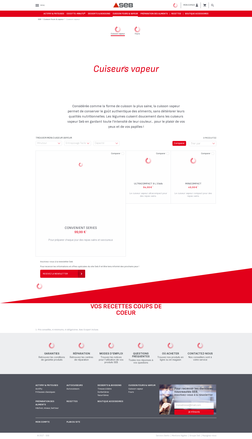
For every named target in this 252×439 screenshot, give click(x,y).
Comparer (115, 153)
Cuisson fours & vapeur (125, 13)
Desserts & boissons (99, 13)
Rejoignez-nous (209, 435)
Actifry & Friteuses (54, 13)
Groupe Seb (194, 435)
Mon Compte (43, 422)
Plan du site (73, 422)
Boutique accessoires (196, 13)
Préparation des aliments (154, 13)
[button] (190, 5)
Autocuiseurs (75, 385)
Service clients (163, 435)
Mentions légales (179, 435)
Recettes (176, 13)
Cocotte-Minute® (76, 13)
